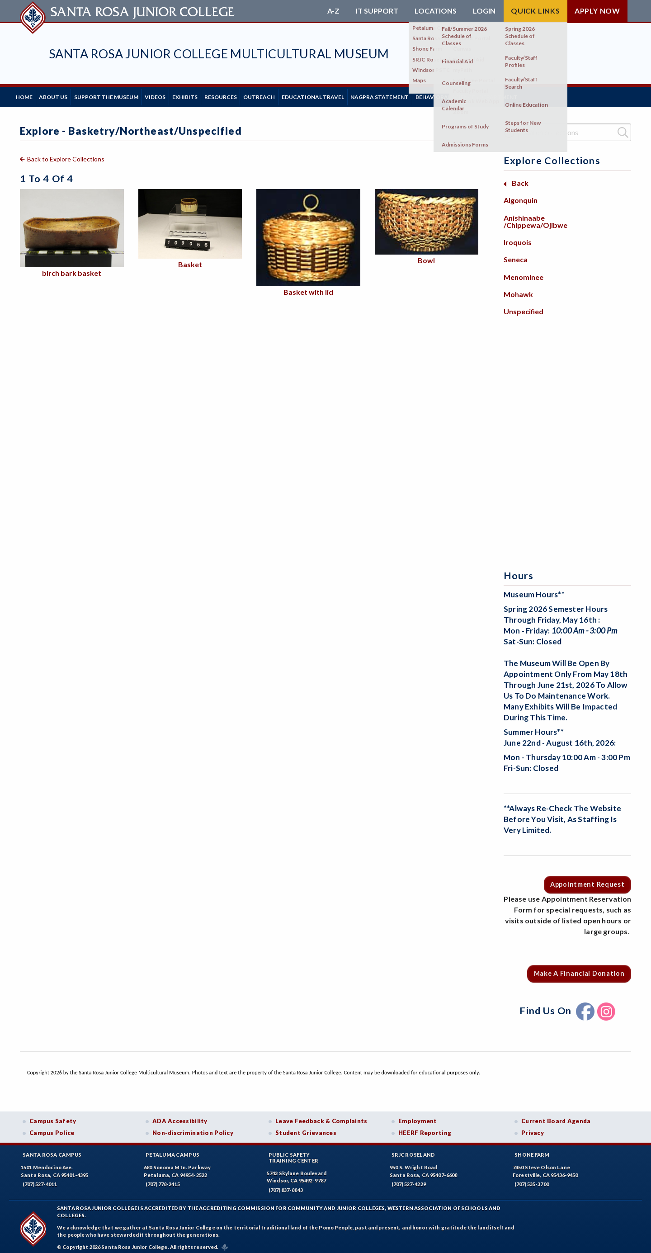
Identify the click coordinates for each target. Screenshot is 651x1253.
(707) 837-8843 (286, 1186)
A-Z (333, 10)
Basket (190, 260)
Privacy (532, 1128)
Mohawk (518, 290)
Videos (184, 94)
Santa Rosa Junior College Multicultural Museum (219, 53)
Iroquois (518, 238)
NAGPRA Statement (450, 94)
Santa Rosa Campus (52, 1151)
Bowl (426, 256)
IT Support (377, 10)
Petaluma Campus (172, 1151)
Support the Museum (127, 94)
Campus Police (52, 1128)
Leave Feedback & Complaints (321, 1117)
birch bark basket (71, 269)
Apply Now (597, 10)
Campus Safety (52, 1117)
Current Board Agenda (556, 1117)
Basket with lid (308, 287)
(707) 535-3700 (531, 1180)
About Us (66, 94)
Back (520, 179)
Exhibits (222, 94)
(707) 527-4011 (40, 1180)
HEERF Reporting (424, 1128)
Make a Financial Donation (579, 969)
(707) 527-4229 (409, 1180)
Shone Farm (532, 1151)
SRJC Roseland (413, 1151)
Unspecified (523, 307)
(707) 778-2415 (163, 1180)
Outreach (313, 94)
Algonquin (521, 196)
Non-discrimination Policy (192, 1128)
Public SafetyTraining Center (293, 1153)
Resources (266, 94)
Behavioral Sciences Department (546, 94)
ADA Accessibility (180, 1117)
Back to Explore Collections (65, 155)
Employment (417, 1117)
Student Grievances (305, 1128)
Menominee (523, 272)
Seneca (516, 255)
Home (28, 94)
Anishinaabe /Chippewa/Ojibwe (535, 217)
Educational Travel (375, 94)
